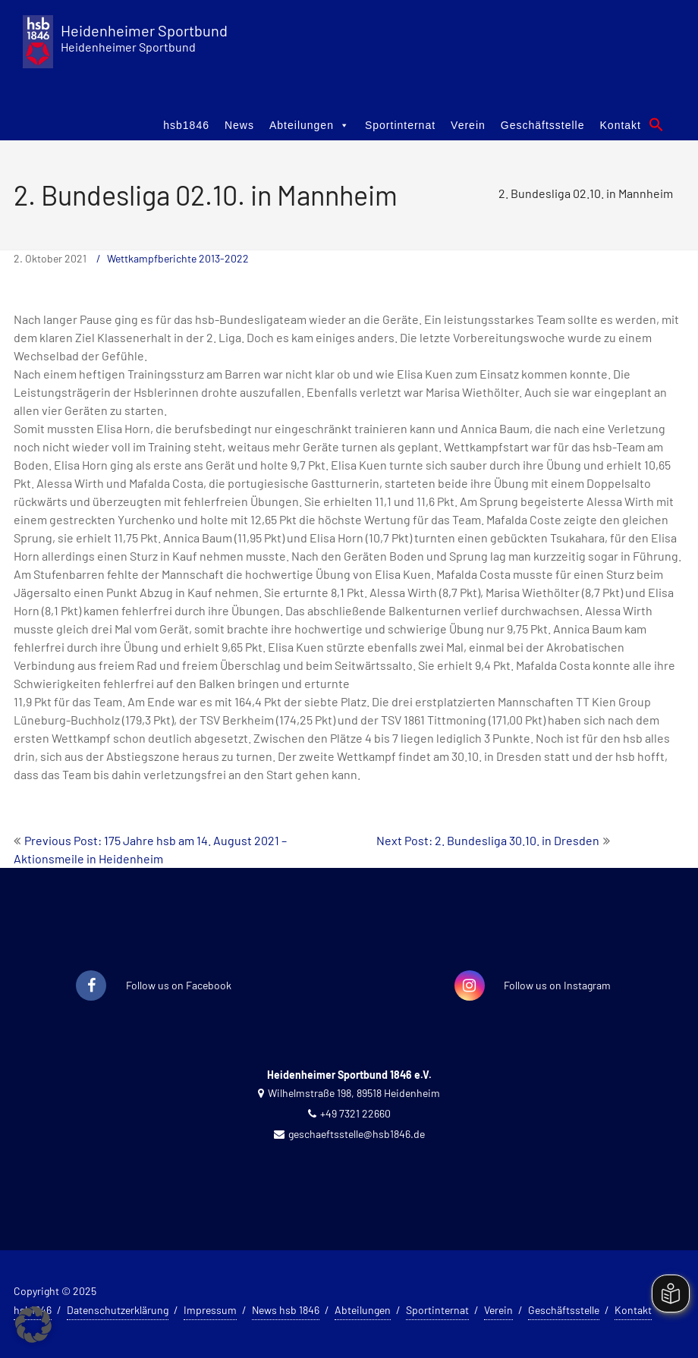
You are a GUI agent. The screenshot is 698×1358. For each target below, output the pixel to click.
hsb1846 (186, 125)
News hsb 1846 (285, 1309)
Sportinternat (400, 125)
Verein (468, 125)
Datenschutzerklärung (117, 1309)
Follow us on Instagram (557, 985)
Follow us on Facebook (178, 985)
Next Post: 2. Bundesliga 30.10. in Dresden (487, 840)
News (239, 125)
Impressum (210, 1309)
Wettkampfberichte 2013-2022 (178, 258)
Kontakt (620, 125)
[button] (656, 124)
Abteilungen (309, 125)
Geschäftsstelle (543, 125)
